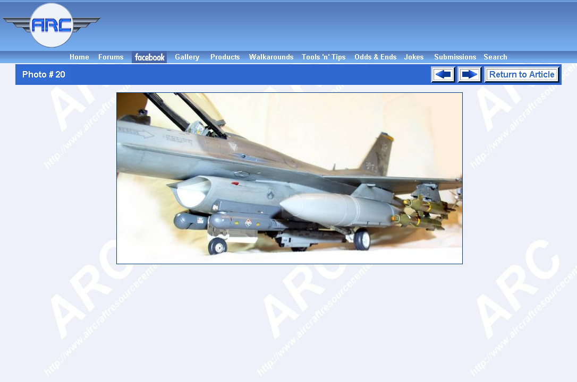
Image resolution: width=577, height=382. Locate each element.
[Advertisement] (340, 25)
